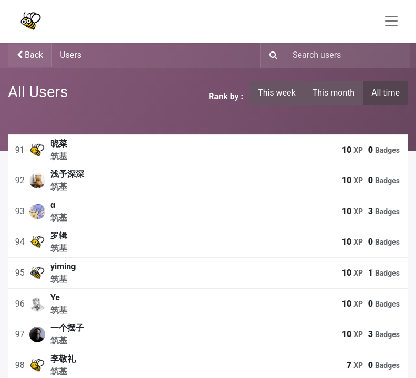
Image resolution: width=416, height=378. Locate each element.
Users (70, 55)
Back (30, 55)
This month (334, 93)
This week (277, 93)
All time (385, 93)
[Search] (270, 55)
